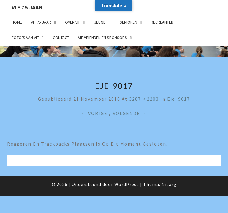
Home (17, 22)
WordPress (126, 184)
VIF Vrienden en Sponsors (102, 37)
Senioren (128, 22)
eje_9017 (178, 99)
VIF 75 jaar (27, 7)
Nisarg (169, 184)
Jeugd (100, 22)
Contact (61, 37)
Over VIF (72, 22)
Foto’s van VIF (25, 37)
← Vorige (94, 113)
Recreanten (162, 22)
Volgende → (130, 113)
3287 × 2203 (144, 99)
